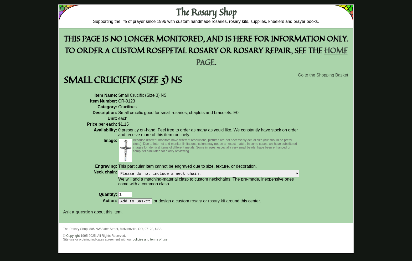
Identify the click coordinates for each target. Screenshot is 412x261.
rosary (196, 204)
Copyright (73, 239)
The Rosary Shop (206, 12)
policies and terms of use (150, 242)
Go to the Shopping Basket (323, 75)
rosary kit (216, 204)
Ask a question (78, 215)
